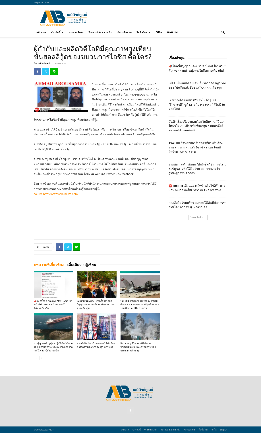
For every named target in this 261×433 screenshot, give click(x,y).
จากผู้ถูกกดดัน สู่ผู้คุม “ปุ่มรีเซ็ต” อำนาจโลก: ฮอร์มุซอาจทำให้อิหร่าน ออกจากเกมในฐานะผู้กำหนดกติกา (53, 347)
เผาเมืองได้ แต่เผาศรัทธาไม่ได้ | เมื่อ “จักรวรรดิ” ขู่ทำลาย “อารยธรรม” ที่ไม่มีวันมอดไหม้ (197, 104)
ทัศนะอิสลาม (124, 32)
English (172, 32)
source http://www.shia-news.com (56, 194)
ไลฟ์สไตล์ (143, 32)
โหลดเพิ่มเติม (198, 217)
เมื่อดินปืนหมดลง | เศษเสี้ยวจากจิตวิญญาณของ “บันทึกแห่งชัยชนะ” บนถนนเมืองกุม (95, 305)
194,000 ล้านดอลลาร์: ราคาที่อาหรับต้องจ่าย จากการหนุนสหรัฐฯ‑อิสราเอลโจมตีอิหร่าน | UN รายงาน (139, 305)
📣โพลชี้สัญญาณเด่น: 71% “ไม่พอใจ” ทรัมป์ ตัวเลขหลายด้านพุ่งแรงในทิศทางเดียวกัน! (53, 305)
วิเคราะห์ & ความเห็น (100, 32)
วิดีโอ (159, 32)
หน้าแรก (41, 32)
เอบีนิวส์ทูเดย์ (43, 63)
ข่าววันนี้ (57, 32)
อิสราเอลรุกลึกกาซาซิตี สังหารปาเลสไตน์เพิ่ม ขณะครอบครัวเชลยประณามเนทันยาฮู (138, 347)
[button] (223, 33)
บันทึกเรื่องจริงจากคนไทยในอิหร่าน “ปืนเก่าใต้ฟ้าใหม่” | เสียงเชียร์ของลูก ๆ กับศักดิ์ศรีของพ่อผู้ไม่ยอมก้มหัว (197, 126)
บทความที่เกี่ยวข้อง (49, 265)
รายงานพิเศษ (76, 32)
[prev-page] (36, 358)
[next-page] (42, 358)
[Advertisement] (161, 18)
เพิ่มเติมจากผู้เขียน (81, 265)
